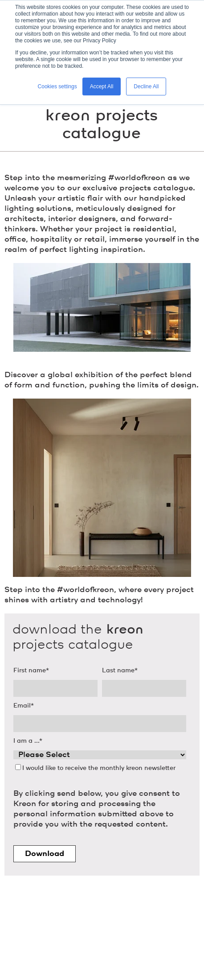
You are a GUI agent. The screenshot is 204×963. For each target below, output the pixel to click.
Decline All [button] (146, 86)
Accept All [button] (102, 86)
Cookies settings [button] (57, 86)
